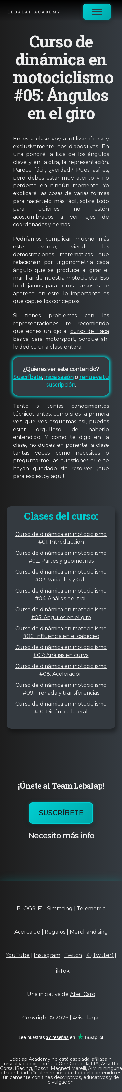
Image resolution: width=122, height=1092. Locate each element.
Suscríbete (27, 377)
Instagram (47, 955)
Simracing (60, 908)
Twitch (73, 955)
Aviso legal (86, 1018)
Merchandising (89, 932)
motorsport (59, 339)
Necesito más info (61, 835)
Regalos (55, 932)
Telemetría (91, 908)
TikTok (61, 971)
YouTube (18, 955)
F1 (40, 908)
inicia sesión (59, 377)
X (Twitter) (100, 955)
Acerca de (27, 932)
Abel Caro (82, 994)
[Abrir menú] (97, 12)
